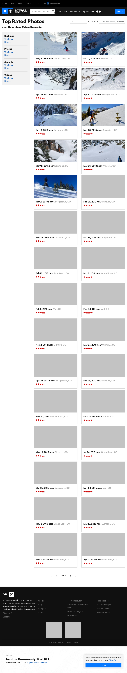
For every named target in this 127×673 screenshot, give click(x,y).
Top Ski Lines (88, 11)
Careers (6, 617)
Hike (20, 3)
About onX (7, 613)
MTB (12, 3)
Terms (69, 642)
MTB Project (72, 615)
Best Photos (75, 11)
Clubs (40, 612)
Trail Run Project (104, 604)
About (40, 601)
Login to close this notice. (37, 662)
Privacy (75, 642)
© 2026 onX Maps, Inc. (57, 642)
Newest (7, 42)
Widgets (42, 608)
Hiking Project (103, 601)
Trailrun (30, 3)
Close (103, 665)
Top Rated (8, 39)
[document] (103, 661)
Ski (39, 3)
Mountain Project (75, 611)
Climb (4, 3)
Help (40, 604)
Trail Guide (62, 11)
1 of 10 (63, 575)
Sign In (120, 11)
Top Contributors (74, 601)
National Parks (103, 612)
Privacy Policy (113, 660)
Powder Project (103, 608)
